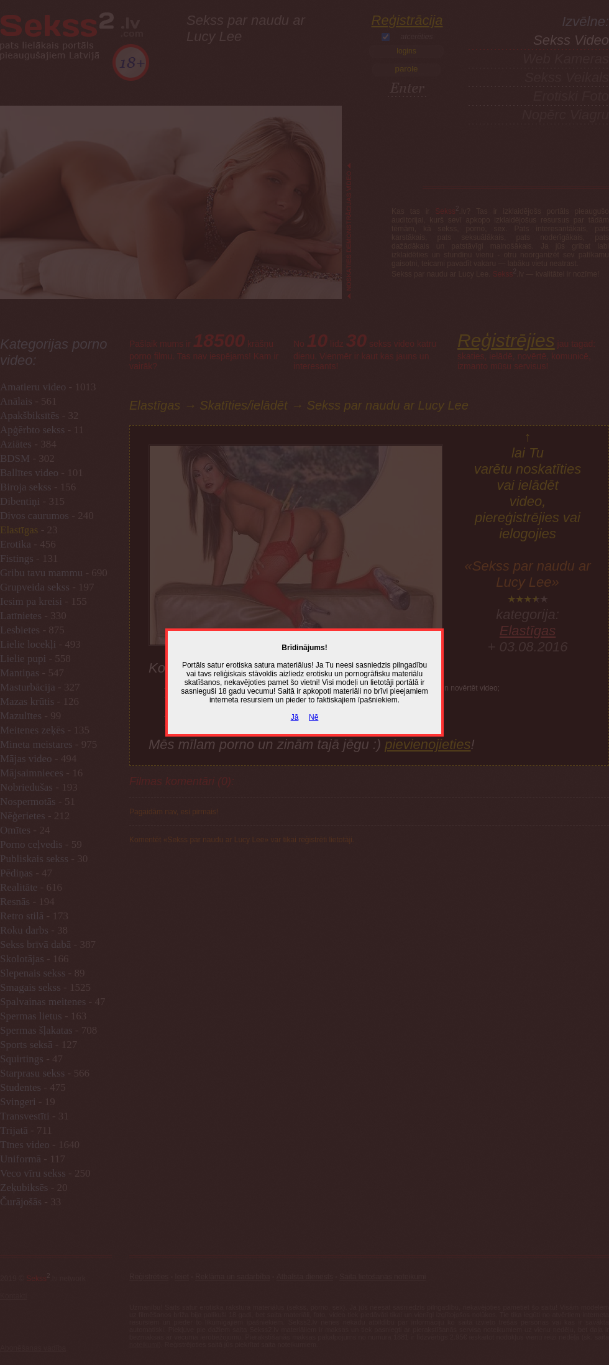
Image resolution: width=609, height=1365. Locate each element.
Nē (313, 717)
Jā (295, 717)
